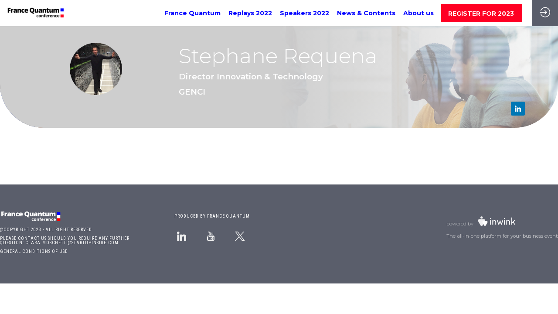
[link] (192, 13)
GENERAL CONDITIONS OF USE (34, 251)
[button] (481, 13)
